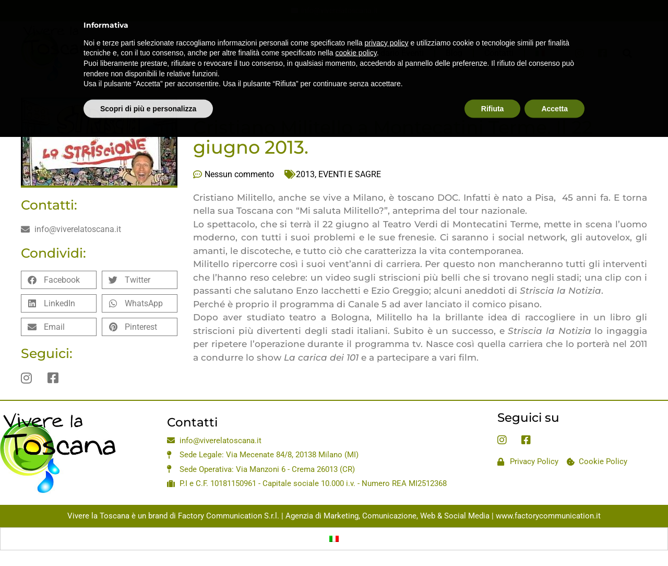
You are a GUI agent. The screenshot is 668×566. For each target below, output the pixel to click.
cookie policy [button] (356, 35)
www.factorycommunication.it (548, 516)
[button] (59, 280)
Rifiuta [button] (492, 91)
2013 (305, 174)
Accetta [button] (554, 91)
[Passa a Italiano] (334, 539)
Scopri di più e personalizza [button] (148, 91)
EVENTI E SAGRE (349, 174)
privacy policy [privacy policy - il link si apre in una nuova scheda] (387, 25)
